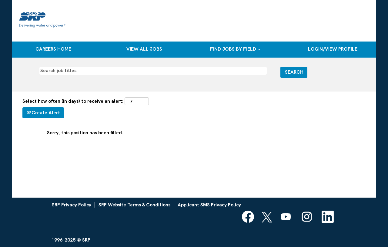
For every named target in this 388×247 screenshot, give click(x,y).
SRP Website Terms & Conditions (134, 205)
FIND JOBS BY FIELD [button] (235, 49)
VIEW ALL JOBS (144, 49)
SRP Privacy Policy (71, 205)
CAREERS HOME (53, 49)
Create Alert (43, 112)
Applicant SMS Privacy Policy (209, 205)
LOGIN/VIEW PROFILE (332, 49)
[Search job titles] (153, 71)
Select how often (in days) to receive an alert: (72, 101)
